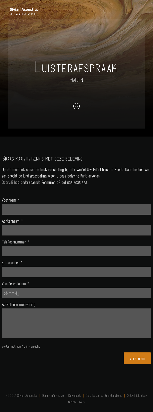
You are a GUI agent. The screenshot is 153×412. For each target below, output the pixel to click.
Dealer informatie (53, 395)
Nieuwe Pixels (76, 402)
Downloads (75, 395)
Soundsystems (114, 395)
